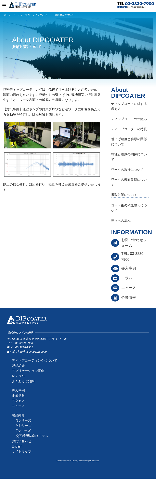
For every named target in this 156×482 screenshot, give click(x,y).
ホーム (7, 15)
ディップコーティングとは (33, 15)
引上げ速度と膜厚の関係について (129, 141)
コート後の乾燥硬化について (129, 208)
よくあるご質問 (23, 381)
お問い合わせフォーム (134, 243)
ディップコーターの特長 (129, 129)
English (17, 446)
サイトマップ (21, 451)
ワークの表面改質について (129, 182)
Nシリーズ (23, 420)
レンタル (18, 376)
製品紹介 (18, 365)
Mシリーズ (23, 425)
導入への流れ (121, 220)
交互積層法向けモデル (32, 436)
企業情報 (128, 297)
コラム (126, 278)
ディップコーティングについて (34, 360)
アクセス (18, 401)
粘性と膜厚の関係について (129, 156)
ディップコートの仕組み (129, 119)
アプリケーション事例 (28, 371)
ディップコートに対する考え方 (129, 106)
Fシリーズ (23, 431)
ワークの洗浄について (127, 169)
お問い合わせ (21, 441)
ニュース (128, 288)
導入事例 (128, 268)
